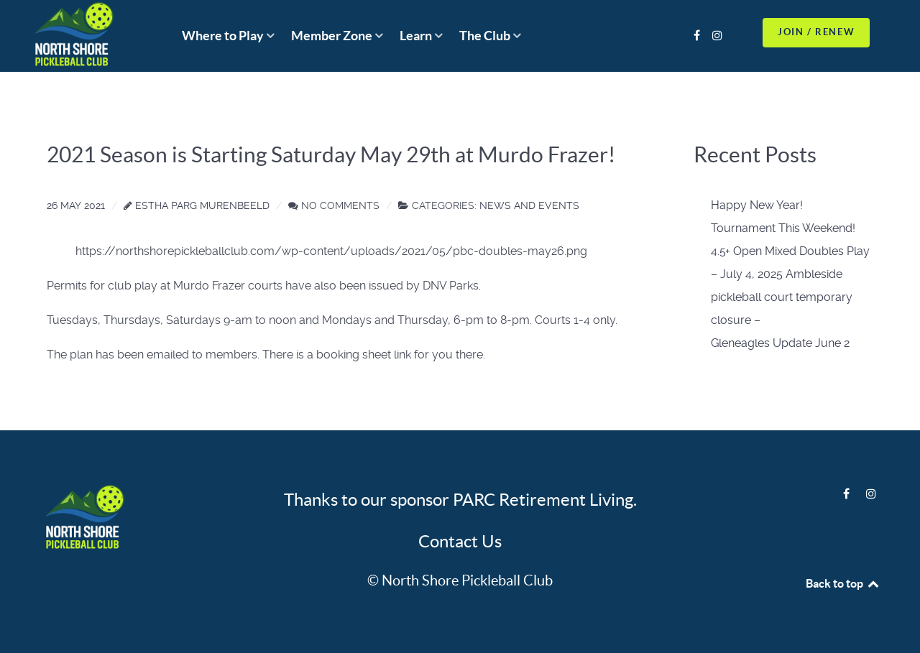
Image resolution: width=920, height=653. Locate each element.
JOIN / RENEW (816, 32)
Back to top (843, 583)
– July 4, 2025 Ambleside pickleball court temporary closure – (781, 297)
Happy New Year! (757, 205)
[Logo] (93, 519)
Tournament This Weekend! (783, 228)
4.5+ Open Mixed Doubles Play (790, 251)
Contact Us (460, 541)
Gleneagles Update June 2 (780, 343)
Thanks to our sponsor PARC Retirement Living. (460, 499)
